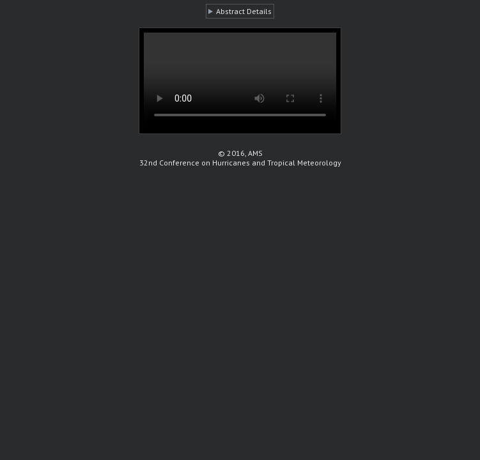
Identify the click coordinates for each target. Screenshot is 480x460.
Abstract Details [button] (244, 11)
